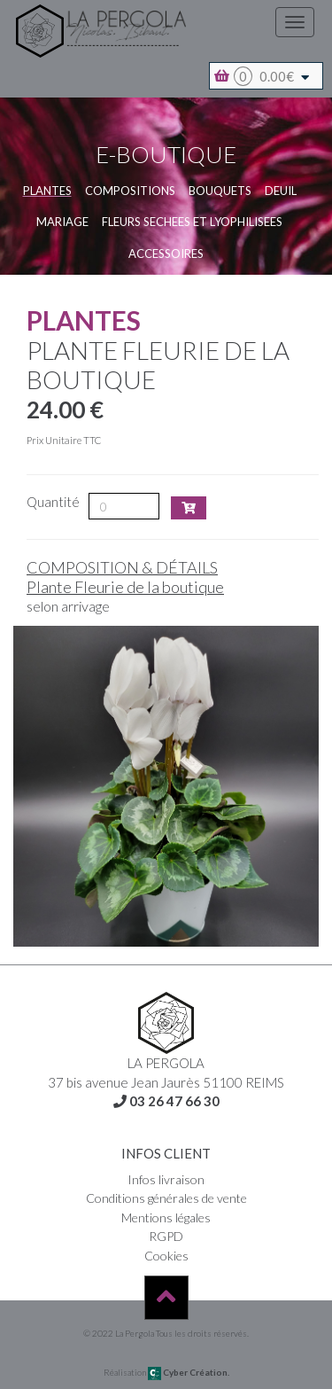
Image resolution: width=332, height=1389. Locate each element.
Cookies (166, 1255)
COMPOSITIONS (130, 190)
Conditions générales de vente (166, 1198)
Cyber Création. (188, 1372)
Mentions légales (166, 1217)
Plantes (47, 190)
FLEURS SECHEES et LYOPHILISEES (192, 222)
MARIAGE (62, 222)
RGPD (166, 1236)
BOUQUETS (220, 190)
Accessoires (166, 253)
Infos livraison (166, 1179)
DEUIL (281, 190)
